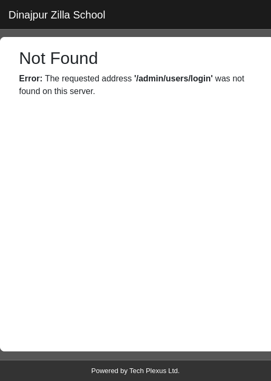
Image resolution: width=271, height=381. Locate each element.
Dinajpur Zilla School (56, 15)
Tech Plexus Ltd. (154, 371)
